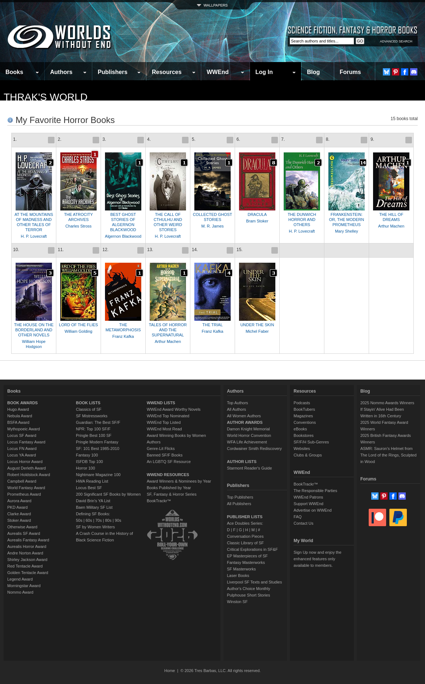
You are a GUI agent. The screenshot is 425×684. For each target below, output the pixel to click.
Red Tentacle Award (24, 566)
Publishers (113, 72)
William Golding (78, 331)
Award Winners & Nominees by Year (179, 481)
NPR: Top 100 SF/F (93, 429)
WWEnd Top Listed (164, 422)
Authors (61, 72)
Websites (302, 448)
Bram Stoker (257, 221)
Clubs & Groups (308, 455)
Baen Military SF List (94, 507)
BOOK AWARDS (22, 403)
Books (14, 72)
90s (118, 520)
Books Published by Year (169, 488)
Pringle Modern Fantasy (97, 442)
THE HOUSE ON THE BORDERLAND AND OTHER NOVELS (34, 330)
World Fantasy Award (26, 488)
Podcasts (302, 403)
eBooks (300, 429)
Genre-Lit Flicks (161, 448)
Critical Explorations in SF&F (252, 549)
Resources (167, 72)
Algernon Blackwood (123, 236)
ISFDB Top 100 (89, 461)
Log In (264, 72)
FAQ (297, 517)
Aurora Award (19, 501)
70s (98, 520)
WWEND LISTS (161, 403)
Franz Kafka (123, 336)
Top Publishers (240, 497)
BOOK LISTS (88, 403)
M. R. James (212, 226)
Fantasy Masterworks (246, 562)
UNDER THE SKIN (257, 325)
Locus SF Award (21, 435)
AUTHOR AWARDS (245, 422)
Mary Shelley (346, 231)
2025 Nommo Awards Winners (387, 403)
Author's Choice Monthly (248, 588)
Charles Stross (78, 226)
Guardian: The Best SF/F (98, 422)
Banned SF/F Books (164, 455)
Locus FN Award (22, 448)
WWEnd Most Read (164, 429)
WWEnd (217, 72)
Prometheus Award (24, 494)
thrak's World (46, 97)
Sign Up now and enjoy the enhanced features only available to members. (317, 559)
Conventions (305, 422)
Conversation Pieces (245, 536)
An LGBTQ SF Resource (169, 461)
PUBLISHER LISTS (245, 517)
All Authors (236, 409)
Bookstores (303, 435)
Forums (350, 72)
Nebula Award (19, 416)
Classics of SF (88, 409)
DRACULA (257, 214)
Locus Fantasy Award (26, 442)
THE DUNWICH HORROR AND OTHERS (302, 219)
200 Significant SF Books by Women (108, 494)
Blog (313, 72)
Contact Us (303, 523)
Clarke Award (19, 514)
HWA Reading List (92, 481)
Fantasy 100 (87, 455)
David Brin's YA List (93, 501)
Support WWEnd (308, 503)
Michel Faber (257, 331)
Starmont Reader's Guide (249, 468)
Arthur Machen (391, 226)
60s (89, 520)
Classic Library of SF (245, 543)
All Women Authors (244, 416)
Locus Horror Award (24, 461)
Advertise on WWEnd (313, 510)
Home (169, 670)
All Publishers (239, 503)
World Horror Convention (249, 435)
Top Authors (237, 403)
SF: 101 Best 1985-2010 (97, 448)
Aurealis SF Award (23, 533)
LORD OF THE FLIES (78, 325)
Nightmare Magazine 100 (98, 474)
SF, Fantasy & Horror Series (172, 494)
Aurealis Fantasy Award (28, 540)
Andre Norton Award (25, 553)
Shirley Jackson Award (27, 559)
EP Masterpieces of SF (247, 556)
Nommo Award (20, 592)
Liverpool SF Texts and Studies (254, 582)
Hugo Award (18, 409)
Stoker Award (19, 520)
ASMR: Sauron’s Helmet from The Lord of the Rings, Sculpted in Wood (388, 455)
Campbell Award (21, 481)
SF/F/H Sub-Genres (311, 442)
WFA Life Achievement (247, 442)
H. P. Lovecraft (33, 236)
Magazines (303, 416)
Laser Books (238, 575)
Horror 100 (85, 468)
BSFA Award (18, 422)
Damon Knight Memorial (248, 429)
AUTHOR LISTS (241, 461)
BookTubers (304, 409)
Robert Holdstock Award (28, 474)
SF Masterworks (241, 569)
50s (79, 520)
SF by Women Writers (95, 527)
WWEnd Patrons (308, 497)
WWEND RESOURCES (168, 474)
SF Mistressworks (92, 416)
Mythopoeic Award (23, 429)
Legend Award (20, 579)
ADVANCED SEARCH (396, 41)
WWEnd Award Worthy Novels (174, 409)
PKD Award (17, 507)
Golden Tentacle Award (27, 572)
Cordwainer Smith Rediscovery (254, 448)
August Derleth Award (26, 468)
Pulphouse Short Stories (248, 595)
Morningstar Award (24, 585)
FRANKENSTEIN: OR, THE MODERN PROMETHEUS (346, 219)
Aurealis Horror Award (26, 546)
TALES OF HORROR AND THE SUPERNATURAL (168, 330)
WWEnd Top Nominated (168, 416)
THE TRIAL (212, 325)
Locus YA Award (21, 455)
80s (108, 520)
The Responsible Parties (315, 490)
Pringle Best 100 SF (94, 435)
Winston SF (237, 601)
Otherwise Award (22, 527)
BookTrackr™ (159, 501)
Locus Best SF (89, 488)
